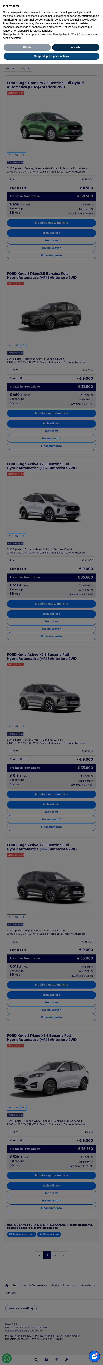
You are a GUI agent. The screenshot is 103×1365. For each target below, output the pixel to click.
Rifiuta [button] (27, 47)
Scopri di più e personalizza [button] (51, 56)
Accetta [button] (75, 47)
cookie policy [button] (89, 19)
